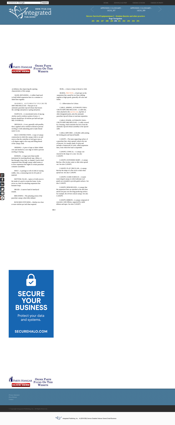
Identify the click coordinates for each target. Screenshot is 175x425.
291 (119, 21)
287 (102, 21)
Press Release (13, 397)
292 (123, 21)
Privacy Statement (14, 395)
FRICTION (69, 93)
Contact (11, 399)
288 (107, 21)
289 (111, 21)
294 (133, 21)
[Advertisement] (65, 43)
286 (97, 21)
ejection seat (74, 112)
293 (128, 21)
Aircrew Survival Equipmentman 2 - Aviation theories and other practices (115, 16)
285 (93, 21)
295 (137, 21)
